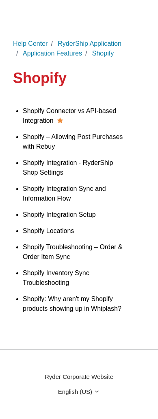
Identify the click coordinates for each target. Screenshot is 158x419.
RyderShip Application (89, 43)
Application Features (52, 53)
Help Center (30, 43)
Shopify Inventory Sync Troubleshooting (56, 277)
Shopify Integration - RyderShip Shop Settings (68, 167)
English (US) (79, 391)
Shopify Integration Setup (59, 214)
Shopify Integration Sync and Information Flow (64, 193)
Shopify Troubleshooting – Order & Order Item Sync (72, 252)
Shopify (103, 53)
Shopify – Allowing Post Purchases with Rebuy (73, 141)
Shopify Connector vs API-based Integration (69, 115)
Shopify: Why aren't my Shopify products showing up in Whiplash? (72, 303)
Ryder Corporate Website (79, 376)
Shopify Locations (48, 230)
